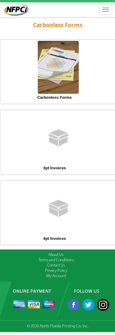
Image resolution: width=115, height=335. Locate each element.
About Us (56, 255)
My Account (56, 276)
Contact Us (56, 265)
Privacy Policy (56, 271)
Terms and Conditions (56, 260)
